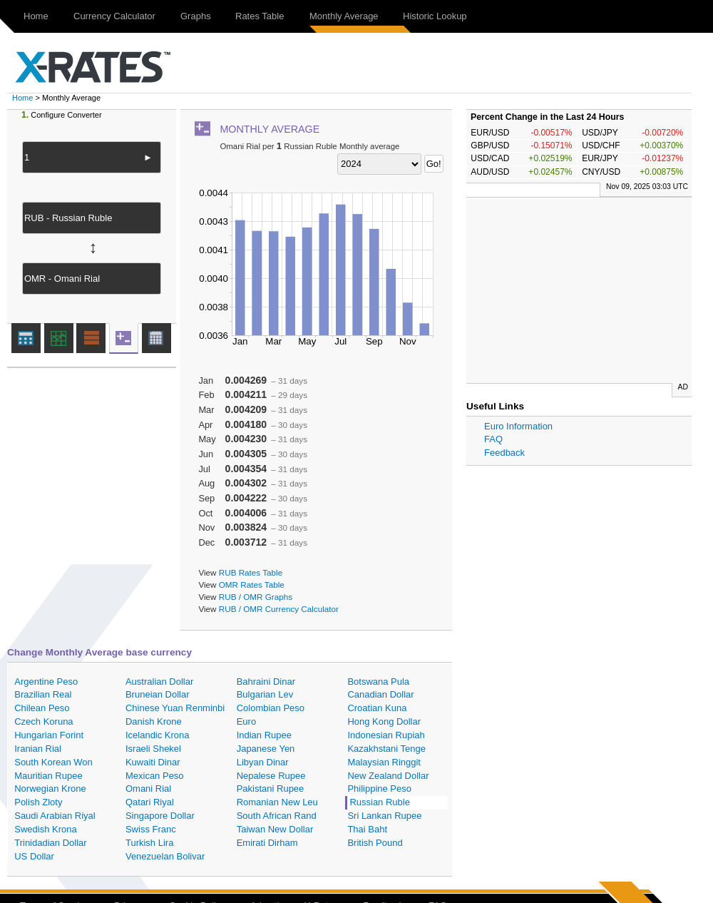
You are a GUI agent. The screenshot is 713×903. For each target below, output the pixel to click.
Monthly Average (344, 16)
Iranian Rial (37, 748)
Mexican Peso (154, 775)
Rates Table (259, 16)
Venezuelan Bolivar (165, 856)
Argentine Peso (46, 681)
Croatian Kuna (376, 708)
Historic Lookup (435, 16)
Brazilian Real (42, 694)
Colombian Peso (270, 708)
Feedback (504, 452)
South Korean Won (53, 762)
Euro (246, 721)
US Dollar (34, 856)
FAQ (493, 439)
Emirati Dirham (267, 842)
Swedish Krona (45, 829)
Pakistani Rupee (270, 788)
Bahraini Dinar (266, 681)
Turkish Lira (149, 842)
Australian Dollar (159, 681)
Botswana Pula (378, 681)
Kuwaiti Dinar (152, 762)
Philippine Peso (379, 788)
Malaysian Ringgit (384, 762)
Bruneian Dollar (157, 694)
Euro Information (518, 426)
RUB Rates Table (250, 572)
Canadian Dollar (380, 694)
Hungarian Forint (48, 735)
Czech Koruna (43, 721)
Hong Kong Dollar (384, 721)
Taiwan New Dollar (275, 829)
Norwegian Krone (50, 788)
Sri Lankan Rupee (384, 815)
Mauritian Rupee (48, 775)
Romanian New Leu (277, 802)
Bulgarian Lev (265, 694)
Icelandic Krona (157, 735)
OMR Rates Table (251, 584)
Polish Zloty (38, 802)
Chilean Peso (41, 708)
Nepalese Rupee (271, 775)
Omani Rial (148, 788)
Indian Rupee (264, 735)
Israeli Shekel (153, 748)
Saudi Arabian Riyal (54, 815)
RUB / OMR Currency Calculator (279, 608)
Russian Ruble (379, 802)
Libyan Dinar (263, 762)
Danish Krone (153, 721)
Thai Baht (367, 829)
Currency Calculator (114, 16)
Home (36, 16)
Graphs (195, 16)
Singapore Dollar (160, 815)
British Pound (374, 842)
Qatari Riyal (149, 802)
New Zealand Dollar (388, 775)
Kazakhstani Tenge (386, 748)
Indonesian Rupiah (385, 735)
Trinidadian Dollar (50, 842)
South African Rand (277, 815)
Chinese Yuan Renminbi (175, 708)
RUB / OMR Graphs (255, 596)
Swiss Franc (150, 829)
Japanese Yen (266, 748)
